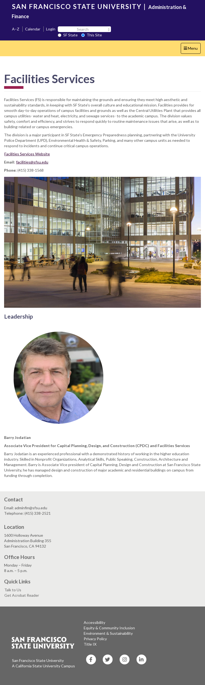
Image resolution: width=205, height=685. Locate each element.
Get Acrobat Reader (21, 595)
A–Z (15, 29)
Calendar (32, 29)
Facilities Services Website (27, 154)
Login (50, 29)
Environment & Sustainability (108, 633)
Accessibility (94, 622)
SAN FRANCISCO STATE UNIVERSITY (76, 6)
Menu (192, 49)
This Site (91, 35)
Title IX (90, 644)
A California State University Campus (43, 666)
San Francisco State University (38, 660)
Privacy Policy (95, 638)
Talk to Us (12, 589)
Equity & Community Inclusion (109, 628)
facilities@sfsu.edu (32, 162)
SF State (68, 35)
